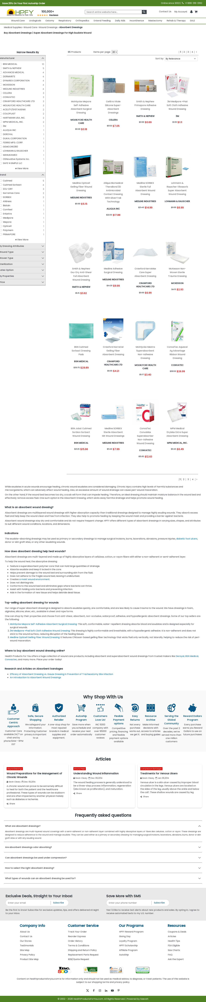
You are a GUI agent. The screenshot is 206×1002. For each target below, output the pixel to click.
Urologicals (35, 20)
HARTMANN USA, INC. (20, 117)
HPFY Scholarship (128, 945)
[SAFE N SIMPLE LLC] (6, 163)
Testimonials (27, 945)
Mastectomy (155, 20)
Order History (75, 941)
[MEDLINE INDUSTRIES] (6, 89)
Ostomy (49, 20)
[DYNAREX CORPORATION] (6, 80)
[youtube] (114, 990)
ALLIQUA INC (15, 130)
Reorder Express (77, 936)
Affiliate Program (128, 950)
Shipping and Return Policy (82, 950)
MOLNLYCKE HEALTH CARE (22, 105)
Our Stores (26, 941)
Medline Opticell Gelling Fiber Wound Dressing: (35, 637)
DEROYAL (14, 134)
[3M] (6, 126)
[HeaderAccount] (180, 11)
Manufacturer (13, 58)
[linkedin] (107, 990)
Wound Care (18, 20)
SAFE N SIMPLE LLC (18, 163)
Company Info (32, 925)
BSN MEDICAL (16, 64)
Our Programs (131, 925)
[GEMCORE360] (6, 147)
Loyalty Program (128, 941)
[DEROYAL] (6, 134)
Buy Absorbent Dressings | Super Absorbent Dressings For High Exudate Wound (47, 32)
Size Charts (174, 950)
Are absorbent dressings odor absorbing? (28, 847)
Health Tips (174, 941)
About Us (25, 931)
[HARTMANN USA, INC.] (6, 118)
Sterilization (11, 264)
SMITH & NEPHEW (18, 68)
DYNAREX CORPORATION (22, 80)
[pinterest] (122, 990)
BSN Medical (191, 656)
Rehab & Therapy (176, 20)
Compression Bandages (151, 769)
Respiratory (65, 20)
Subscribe (58, 902)
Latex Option (12, 270)
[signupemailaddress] (28, 902)
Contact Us (165, 11)
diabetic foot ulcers (186, 538)
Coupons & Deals (177, 931)
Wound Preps (79, 769)
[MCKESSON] (6, 85)
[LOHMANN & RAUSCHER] (6, 151)
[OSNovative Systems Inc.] (6, 159)
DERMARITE (15, 76)
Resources (176, 925)
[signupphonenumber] (129, 902)
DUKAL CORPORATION (20, 138)
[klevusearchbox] (144, 12)
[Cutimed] (6, 181)
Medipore (14, 218)
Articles (172, 936)
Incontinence (137, 20)
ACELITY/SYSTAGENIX (20, 109)
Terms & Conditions (78, 945)
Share (11, 803)
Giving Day (125, 936)
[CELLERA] (6, 93)
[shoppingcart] (196, 11)
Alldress (13, 201)
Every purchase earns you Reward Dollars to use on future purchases (192, 731)
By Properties (12, 276)
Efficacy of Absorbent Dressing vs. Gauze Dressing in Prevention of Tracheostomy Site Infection (62, 674)
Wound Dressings (14, 769)
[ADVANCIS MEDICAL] (6, 72)
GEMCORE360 (16, 146)
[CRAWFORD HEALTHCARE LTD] (6, 101)
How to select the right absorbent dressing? (29, 868)
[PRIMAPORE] (6, 234)
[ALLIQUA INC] (6, 130)
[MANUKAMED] (6, 155)
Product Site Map (29, 959)
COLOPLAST (15, 113)
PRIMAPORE (15, 234)
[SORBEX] (6, 197)
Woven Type (12, 258)
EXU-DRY (13, 189)
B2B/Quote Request (78, 959)
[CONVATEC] (6, 97)
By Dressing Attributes (17, 246)
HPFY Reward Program (131, 931)
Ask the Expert (176, 959)
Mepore (13, 222)
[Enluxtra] (6, 214)
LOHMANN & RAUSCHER (21, 150)
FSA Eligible (174, 945)
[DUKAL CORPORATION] (6, 138)
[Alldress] (6, 201)
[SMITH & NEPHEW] (6, 68)
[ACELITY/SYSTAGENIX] (6, 109)
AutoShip (124, 954)
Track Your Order (77, 931)
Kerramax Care (17, 193)
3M (10, 126)
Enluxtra (13, 213)
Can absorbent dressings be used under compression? (36, 857)
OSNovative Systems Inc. (22, 159)
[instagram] (99, 990)
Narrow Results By (28, 52)
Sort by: (159, 58)
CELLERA (13, 93)
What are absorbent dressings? (22, 826)
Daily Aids (120, 20)
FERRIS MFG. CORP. (19, 142)
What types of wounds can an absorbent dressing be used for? (40, 878)
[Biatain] (6, 205)
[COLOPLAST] (6, 113)
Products (74, 52)
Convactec (11, 659)
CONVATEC (15, 97)
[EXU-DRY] (6, 189)
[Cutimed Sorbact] (6, 185)
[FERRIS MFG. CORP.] (6, 142)
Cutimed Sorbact (18, 185)
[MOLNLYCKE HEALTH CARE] (6, 105)
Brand (8, 174)
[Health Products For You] (20, 12)
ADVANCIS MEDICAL (19, 72)
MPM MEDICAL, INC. (19, 121)
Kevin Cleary (14, 781)
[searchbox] (116, 12)
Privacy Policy (27, 954)
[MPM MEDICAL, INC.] (6, 122)
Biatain (12, 205)
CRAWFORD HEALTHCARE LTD (25, 101)
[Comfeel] (6, 210)
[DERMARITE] (6, 76)
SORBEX (13, 197)
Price (8, 282)
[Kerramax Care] (6, 193)
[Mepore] (6, 222)
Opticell (13, 226)
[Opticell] (6, 226)
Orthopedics (82, 20)
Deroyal (180, 656)
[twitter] (84, 990)
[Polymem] (6, 230)
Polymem (14, 230)
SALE (192, 20)
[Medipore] (6, 218)
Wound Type (12, 252)
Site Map (24, 950)
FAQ (170, 954)
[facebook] (92, 990)
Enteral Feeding (102, 20)
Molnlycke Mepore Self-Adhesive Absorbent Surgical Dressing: (44, 624)
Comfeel (13, 209)
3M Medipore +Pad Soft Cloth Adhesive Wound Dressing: (40, 630)
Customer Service (83, 925)
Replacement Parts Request (83, 954)
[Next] (196, 52)
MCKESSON (15, 84)
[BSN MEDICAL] (6, 64)
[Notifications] (191, 11)
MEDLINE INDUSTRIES (20, 88)
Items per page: (102, 52)
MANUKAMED (16, 155)
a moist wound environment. (35, 579)
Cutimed (13, 180)
